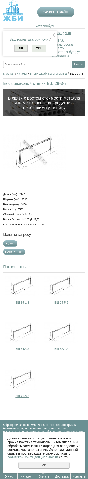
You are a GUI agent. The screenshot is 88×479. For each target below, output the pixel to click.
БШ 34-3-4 (22, 349)
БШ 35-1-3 (22, 302)
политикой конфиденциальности (32, 457)
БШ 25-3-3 (22, 396)
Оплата (44, 476)
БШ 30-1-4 (61, 349)
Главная (8, 73)
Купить (10, 243)
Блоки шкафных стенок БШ (48, 73)
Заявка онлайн (55, 12)
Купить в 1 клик (14, 251)
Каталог (26, 476)
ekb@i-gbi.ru (61, 33)
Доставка (61, 476)
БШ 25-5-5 (61, 302)
